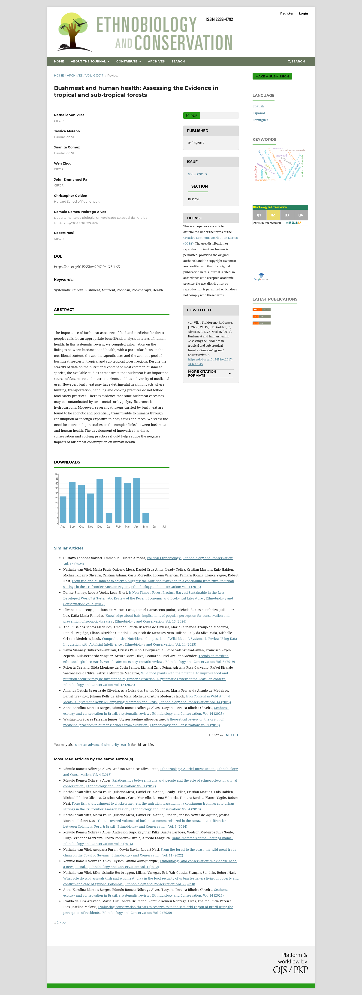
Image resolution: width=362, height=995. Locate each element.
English (258, 106)
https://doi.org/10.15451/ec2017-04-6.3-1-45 (87, 267)
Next (230, 735)
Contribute (127, 61)
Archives (156, 61)
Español (259, 113)
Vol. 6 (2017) (94, 75)
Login (303, 13)
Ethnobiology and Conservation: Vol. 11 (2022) (147, 855)
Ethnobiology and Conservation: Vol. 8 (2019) (200, 661)
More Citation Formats (202, 373)
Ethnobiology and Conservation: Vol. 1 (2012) (121, 786)
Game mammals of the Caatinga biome (202, 838)
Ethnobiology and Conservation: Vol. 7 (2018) (185, 725)
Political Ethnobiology (164, 558)
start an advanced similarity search (102, 744)
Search (178, 61)
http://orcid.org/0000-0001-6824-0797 (76, 222)
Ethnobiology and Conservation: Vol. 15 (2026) (150, 621)
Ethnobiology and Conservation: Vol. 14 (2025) (160, 644)
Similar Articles (69, 548)
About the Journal (89, 61)
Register (287, 13)
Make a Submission (272, 76)
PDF (193, 115)
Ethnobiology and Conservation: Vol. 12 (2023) (99, 684)
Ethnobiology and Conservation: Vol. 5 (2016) (98, 843)
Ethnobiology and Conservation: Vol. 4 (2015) (166, 587)
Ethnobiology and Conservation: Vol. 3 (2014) (152, 826)
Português (260, 120)
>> (64, 922)
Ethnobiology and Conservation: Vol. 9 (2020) (137, 912)
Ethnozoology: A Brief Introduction (187, 769)
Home (59, 61)
